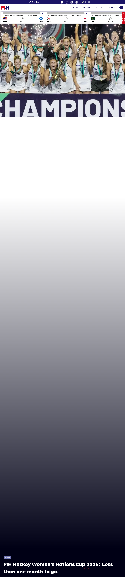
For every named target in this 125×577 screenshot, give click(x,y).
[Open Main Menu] (121, 8)
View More (123, 20)
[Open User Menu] (87, 2)
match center (23, 17)
